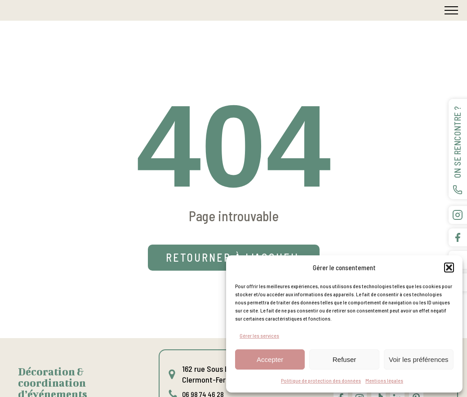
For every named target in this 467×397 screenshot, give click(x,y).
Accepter (270, 359)
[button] (449, 267)
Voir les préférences (419, 359)
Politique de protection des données (321, 380)
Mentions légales (384, 380)
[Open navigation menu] (451, 10)
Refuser (344, 359)
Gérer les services (259, 335)
